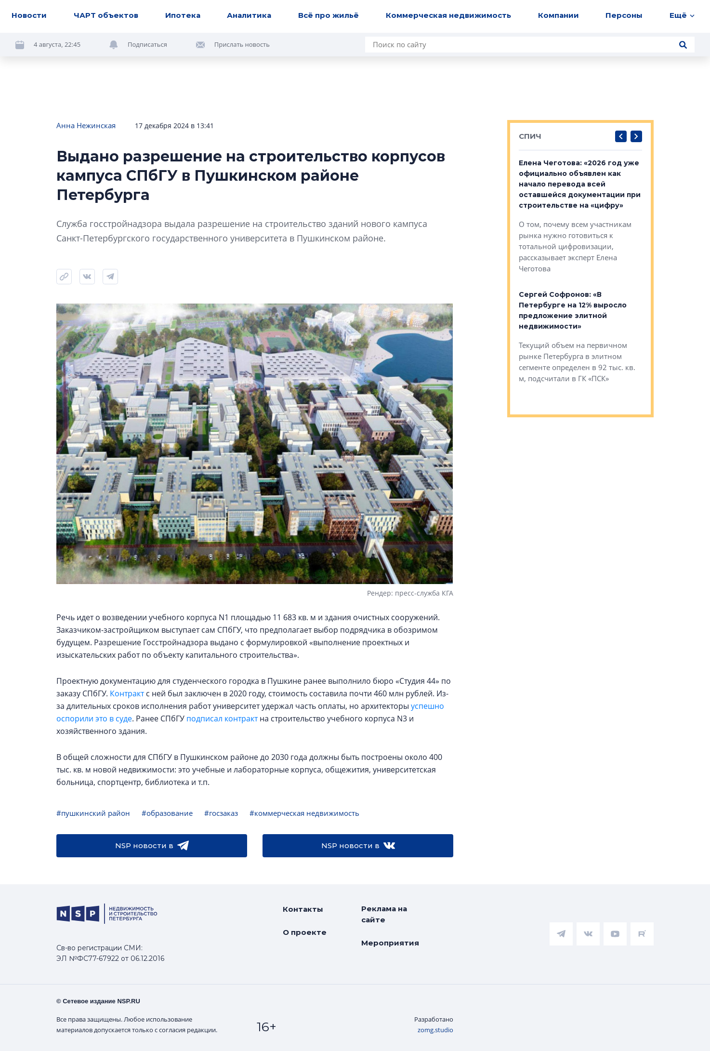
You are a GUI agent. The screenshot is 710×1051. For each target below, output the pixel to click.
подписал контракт (222, 718)
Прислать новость (242, 44)
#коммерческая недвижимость (304, 813)
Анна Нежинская (86, 125)
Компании (558, 15)
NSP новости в (152, 845)
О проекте (305, 932)
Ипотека (182, 15)
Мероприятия (390, 942)
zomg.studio (435, 1029)
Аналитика (249, 15)
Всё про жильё (328, 15)
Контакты (303, 909)
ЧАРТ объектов (106, 15)
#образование (167, 813)
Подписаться (147, 44)
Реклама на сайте (384, 914)
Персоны (624, 15)
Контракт (127, 693)
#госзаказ (221, 813)
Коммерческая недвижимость (448, 15)
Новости (29, 15)
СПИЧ (530, 136)
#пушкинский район (93, 813)
